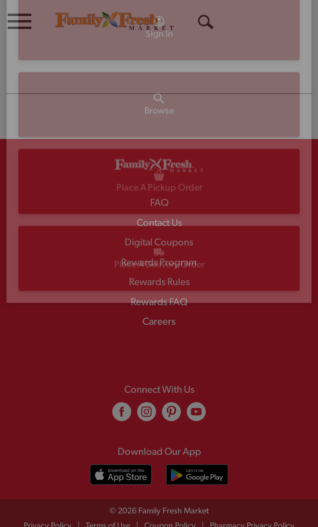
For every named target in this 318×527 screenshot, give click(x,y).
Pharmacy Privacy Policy (252, 502)
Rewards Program (159, 239)
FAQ (159, 179)
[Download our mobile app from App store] (121, 451)
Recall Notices (166, 514)
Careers (159, 298)
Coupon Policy (170, 502)
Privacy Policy (48, 502)
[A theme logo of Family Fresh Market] (115, 20)
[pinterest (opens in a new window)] (171, 392)
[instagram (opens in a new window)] (146, 392)
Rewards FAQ (159, 279)
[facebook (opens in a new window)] (121, 392)
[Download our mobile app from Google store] (197, 451)
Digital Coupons (159, 219)
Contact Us (159, 200)
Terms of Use (108, 502)
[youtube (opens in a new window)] (196, 392)
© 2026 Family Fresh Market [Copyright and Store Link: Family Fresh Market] (159, 487)
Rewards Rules (159, 259)
